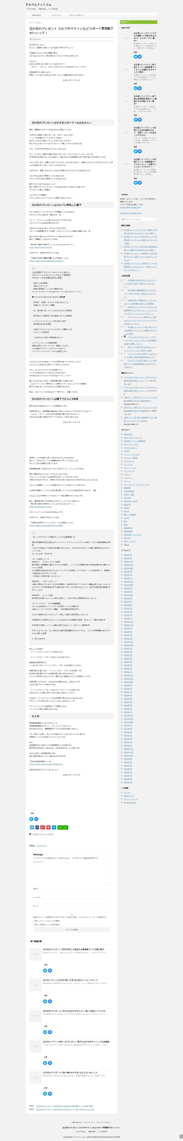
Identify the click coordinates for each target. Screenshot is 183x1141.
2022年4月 (128, 598)
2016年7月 (128, 766)
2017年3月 (128, 739)
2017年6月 (128, 732)
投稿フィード (129, 796)
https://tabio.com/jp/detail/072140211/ (46, 261)
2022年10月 (128, 595)
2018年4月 (128, 702)
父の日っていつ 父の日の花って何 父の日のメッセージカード (70, 980)
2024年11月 (128, 582)
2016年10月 (128, 755)
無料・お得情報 (130, 515)
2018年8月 (128, 689)
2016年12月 (128, 749)
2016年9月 (128, 759)
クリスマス (128, 464)
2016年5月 (128, 772)
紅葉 (125, 525)
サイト (35, 906)
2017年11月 (128, 719)
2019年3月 (128, 665)
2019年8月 (128, 652)
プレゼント (43, 834)
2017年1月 (128, 745)
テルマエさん (41, 846)
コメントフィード (131, 799)
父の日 (35, 834)
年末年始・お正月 (131, 501)
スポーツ (127, 474)
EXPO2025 (128, 434)
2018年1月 (128, 712)
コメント (37, 862)
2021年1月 (128, 618)
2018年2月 (128, 709)
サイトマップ (56, 15)
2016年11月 (128, 752)
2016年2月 (128, 782)
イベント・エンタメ (131, 454)
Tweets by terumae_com (130, 213)
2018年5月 (128, 699)
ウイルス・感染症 (131, 458)
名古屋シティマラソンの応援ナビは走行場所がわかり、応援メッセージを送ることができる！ (145, 131)
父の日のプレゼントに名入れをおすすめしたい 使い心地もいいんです (74, 1011)
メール (37, 897)
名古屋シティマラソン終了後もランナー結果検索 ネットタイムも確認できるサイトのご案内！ (145, 68)
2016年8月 (128, 762)
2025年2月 (128, 578)
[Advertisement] (71, 97)
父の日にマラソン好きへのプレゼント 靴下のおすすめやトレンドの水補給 (76, 1041)
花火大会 (127, 538)
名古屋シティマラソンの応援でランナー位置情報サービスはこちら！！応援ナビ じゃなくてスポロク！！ (145, 163)
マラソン (127, 481)
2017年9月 (128, 725)
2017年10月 (128, 722)
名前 (36, 889)
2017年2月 (128, 742)
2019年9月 (128, 648)
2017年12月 (128, 715)
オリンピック (129, 461)
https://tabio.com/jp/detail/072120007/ (46, 525)
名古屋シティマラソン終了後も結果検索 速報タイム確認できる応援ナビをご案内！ (145, 100)
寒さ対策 (127, 498)
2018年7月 (128, 692)
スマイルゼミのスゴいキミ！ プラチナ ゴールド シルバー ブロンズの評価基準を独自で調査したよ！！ (140, 340)
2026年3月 (128, 555)
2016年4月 (128, 776)
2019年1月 (128, 672)
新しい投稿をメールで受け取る (47, 924)
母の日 (126, 511)
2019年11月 (128, 642)
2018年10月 (128, 682)
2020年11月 (128, 625)
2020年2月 (128, 638)
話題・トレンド (130, 541)
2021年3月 (128, 612)
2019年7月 (128, 655)
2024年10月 (128, 585)
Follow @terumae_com (130, 207)
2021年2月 (128, 615)
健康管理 (127, 488)
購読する (125, 22)
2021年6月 (128, 605)
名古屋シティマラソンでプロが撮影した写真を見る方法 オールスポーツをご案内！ (145, 37)
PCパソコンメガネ (131, 444)
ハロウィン (128, 478)
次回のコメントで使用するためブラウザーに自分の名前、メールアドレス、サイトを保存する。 (70, 917)
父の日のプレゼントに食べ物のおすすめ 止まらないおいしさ (70, 1072)
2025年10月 (128, 568)
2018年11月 (128, 679)
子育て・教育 (129, 494)
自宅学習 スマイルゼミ (133, 535)
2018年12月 (128, 675)
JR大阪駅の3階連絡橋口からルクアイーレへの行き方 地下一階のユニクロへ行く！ (140, 293)
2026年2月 (128, 558)
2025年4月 (128, 571)
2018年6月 (128, 695)
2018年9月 (128, 685)
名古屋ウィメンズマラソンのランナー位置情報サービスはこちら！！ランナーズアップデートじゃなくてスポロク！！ (140, 310)
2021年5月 (128, 608)
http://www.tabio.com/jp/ (40, 247)
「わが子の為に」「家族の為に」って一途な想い (91, 1131)
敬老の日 (127, 504)
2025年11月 (128, 565)
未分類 (126, 508)
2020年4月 (128, 635)
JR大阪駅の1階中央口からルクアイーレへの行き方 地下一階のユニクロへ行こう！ (140, 283)
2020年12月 (128, 622)
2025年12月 (128, 561)
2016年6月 (128, 769)
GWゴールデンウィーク (133, 438)
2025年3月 (128, 575)
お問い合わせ (36, 15)
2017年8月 (128, 729)
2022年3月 (128, 602)
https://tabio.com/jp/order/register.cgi (46, 764)
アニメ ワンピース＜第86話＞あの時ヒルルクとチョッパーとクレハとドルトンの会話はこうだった (140, 320)
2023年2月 (128, 592)
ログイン (127, 792)
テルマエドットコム (38, 4)
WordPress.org (130, 802)
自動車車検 (128, 531)
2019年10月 (128, 645)
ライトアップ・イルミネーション (137, 484)
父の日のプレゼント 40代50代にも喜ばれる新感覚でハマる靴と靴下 (73, 949)
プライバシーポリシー (76, 15)
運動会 (126, 545)
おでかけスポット (131, 448)
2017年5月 (128, 735)
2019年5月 (128, 658)
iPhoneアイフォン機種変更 (134, 441)
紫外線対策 (128, 528)
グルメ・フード (130, 468)
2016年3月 (128, 779)
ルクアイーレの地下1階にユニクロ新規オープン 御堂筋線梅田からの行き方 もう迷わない (140, 363)
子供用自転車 (129, 491)
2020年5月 (128, 632)
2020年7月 (128, 628)
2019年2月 (128, 669)
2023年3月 (128, 588)
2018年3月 (128, 705)
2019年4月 (128, 662)
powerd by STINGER (112, 1137)
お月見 (126, 451)
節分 (125, 521)
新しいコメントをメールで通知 (47, 921)
